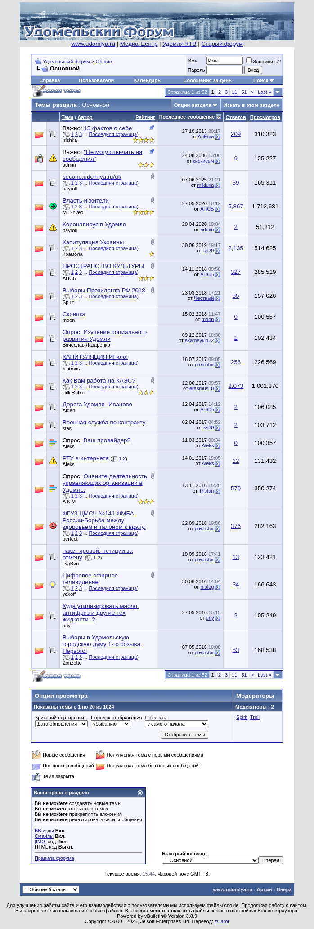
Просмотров (265, 117)
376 (236, 526)
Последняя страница (113, 134)
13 (236, 557)
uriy (67, 625)
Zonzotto (72, 662)
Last (264, 92)
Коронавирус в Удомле (94, 224)
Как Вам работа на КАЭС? (99, 380)
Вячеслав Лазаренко (86, 345)
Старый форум (221, 43)
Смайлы (44, 836)
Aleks (69, 446)
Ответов (235, 117)
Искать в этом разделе (251, 105)
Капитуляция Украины (93, 242)
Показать (155, 717)
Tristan (206, 490)
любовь (71, 368)
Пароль (196, 70)
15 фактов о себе (108, 128)
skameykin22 (199, 340)
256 (236, 362)
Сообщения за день (208, 80)
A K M (69, 501)
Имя (192, 60)
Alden (69, 410)
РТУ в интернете (86, 458)
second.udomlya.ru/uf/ (92, 176)
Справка (50, 80)
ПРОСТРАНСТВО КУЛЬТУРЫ (103, 266)
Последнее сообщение (187, 116)
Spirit (68, 302)
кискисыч (203, 160)
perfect (70, 539)
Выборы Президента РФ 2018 (104, 290)
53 (236, 650)
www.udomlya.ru (93, 43)
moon (69, 320)
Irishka (70, 140)
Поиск (260, 80)
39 (236, 182)
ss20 (208, 250)
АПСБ (207, 208)
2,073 (235, 386)
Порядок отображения (116, 717)
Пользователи (96, 80)
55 (236, 295)
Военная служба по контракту (104, 422)
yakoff (69, 594)
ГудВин (71, 563)
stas (67, 428)
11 (234, 92)
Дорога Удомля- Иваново (97, 404)
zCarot (222, 921)
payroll (70, 188)
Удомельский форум (66, 61)
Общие (104, 61)
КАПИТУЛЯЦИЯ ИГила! (95, 356)
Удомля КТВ (179, 43)
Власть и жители (86, 200)
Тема (67, 117)
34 (236, 584)
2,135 (235, 248)
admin (69, 164)
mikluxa (205, 185)
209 (236, 134)
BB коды (44, 830)
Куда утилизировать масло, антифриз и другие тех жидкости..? (101, 613)
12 (236, 461)
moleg (207, 587)
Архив (264, 889)
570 (236, 488)
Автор (84, 117)
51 (244, 92)
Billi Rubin (74, 392)
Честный (204, 298)
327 (236, 272)
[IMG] (41, 841)
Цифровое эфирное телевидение (90, 579)
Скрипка (74, 314)
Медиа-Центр (139, 43)
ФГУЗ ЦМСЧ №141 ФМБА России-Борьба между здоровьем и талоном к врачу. (104, 520)
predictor (204, 364)
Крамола (73, 254)
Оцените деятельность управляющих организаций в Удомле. (105, 483)
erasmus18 (201, 388)
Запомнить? (263, 61)
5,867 (235, 206)
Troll (255, 717)
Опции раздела (192, 105)
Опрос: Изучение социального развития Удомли (105, 335)
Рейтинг (145, 117)
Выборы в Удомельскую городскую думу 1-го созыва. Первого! (102, 644)
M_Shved (73, 212)
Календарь (147, 80)
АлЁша (205, 136)
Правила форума (54, 858)
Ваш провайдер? (106, 440)
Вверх (284, 889)
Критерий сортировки (59, 717)
